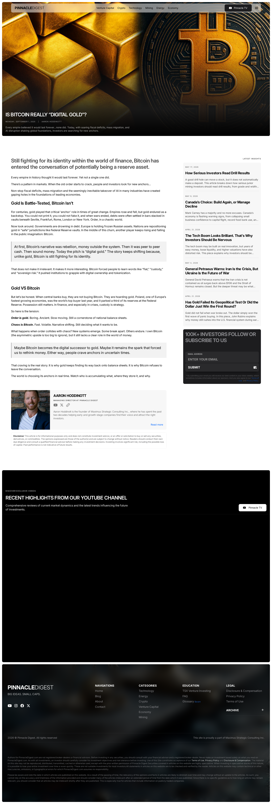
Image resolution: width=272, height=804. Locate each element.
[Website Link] (68, 405)
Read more (157, 424)
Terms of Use (198, 760)
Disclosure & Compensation (237, 760)
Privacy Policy (252, 381)
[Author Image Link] (30, 410)
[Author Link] (69, 396)
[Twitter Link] (62, 405)
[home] (29, 8)
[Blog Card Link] (222, 178)
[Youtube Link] (55, 405)
